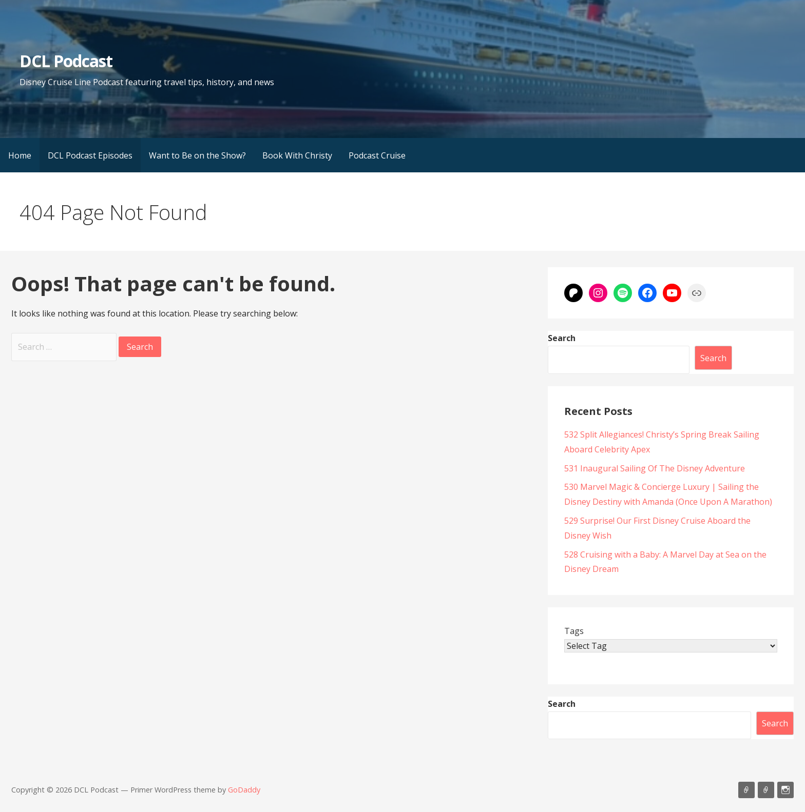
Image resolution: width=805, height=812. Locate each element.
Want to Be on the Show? (197, 155)
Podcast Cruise (377, 155)
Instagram (785, 790)
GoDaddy (244, 790)
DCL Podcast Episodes (90, 155)
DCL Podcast (66, 61)
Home (19, 155)
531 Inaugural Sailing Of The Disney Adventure (654, 468)
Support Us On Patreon (766, 790)
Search (562, 338)
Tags (574, 631)
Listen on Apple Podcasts (746, 790)
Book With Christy (297, 155)
